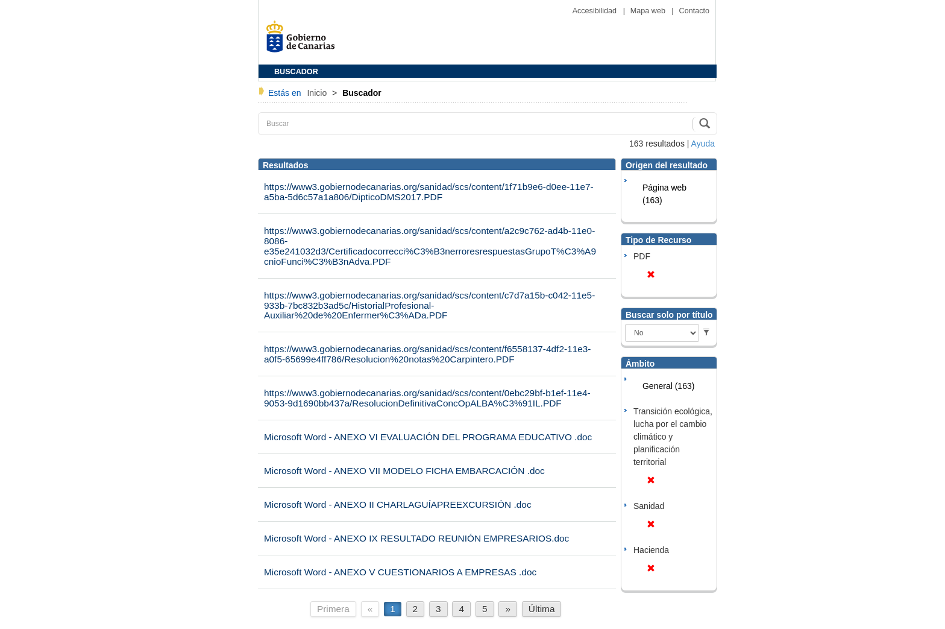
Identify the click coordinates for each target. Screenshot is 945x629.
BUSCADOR (296, 72)
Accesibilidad (596, 11)
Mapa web (649, 11)
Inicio (318, 93)
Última (542, 609)
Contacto (694, 11)
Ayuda (703, 143)
